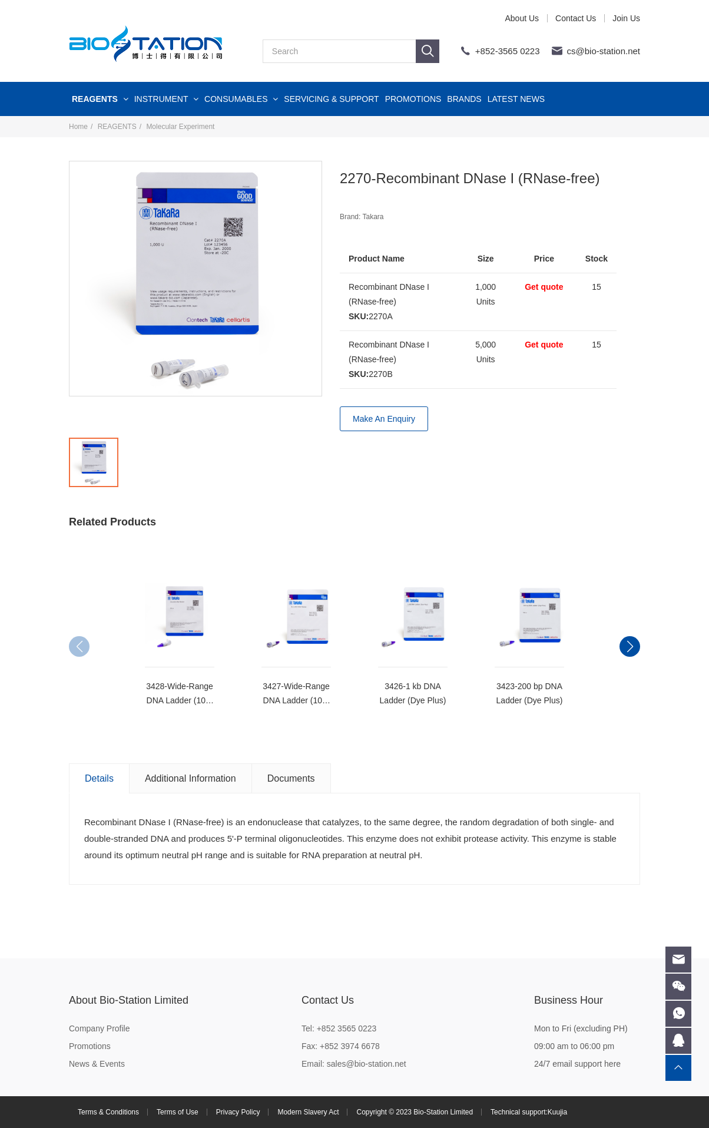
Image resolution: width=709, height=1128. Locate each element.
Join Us (626, 18)
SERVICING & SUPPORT (331, 99)
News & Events (97, 1064)
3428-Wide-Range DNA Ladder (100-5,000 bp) (179, 694)
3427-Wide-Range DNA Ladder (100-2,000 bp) (296, 694)
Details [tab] (99, 778)
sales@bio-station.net (366, 1064)
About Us (522, 18)
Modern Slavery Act (308, 1112)
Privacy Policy (238, 1112)
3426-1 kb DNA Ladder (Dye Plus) (413, 693)
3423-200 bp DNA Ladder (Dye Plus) (529, 693)
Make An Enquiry (384, 419)
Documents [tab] (291, 778)
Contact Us (575, 18)
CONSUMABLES (241, 99)
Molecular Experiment (180, 127)
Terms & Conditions (108, 1112)
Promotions (90, 1046)
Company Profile (99, 1028)
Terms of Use (177, 1112)
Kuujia (557, 1112)
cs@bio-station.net (603, 51)
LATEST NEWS (516, 99)
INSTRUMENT (166, 99)
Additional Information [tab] (190, 778)
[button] (629, 646)
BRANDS (464, 99)
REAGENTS (100, 99)
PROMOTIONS (413, 99)
